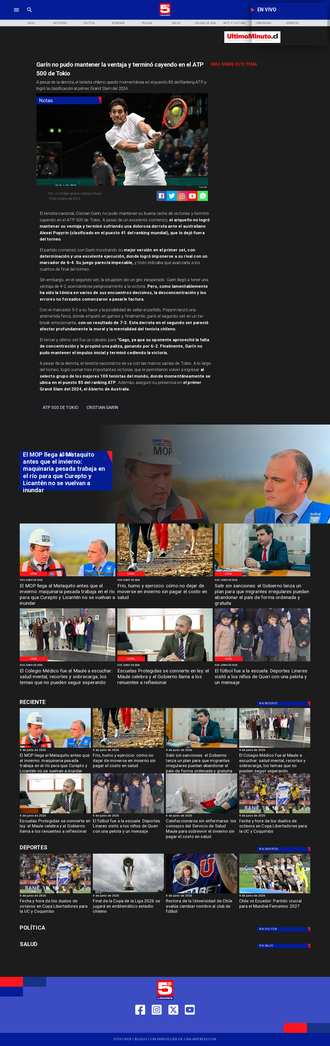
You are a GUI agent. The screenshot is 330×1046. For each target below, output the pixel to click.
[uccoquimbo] (274, 813)
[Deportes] (284, 703)
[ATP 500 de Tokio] (60, 407)
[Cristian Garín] (102, 407)
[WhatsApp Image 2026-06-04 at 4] (262, 576)
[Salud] (176, 23)
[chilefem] (274, 893)
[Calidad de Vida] (205, 23)
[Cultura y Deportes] (66, 702)
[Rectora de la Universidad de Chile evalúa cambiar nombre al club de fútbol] (201, 907)
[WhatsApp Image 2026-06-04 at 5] (67, 576)
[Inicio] (31, 23)
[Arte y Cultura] (234, 23)
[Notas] (69, 100)
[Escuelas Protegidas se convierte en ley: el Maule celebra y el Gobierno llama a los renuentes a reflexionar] (165, 677)
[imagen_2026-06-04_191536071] (201, 813)
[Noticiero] (60, 23)
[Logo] (165, 15)
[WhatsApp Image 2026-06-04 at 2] (262, 661)
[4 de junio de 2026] (67, 580)
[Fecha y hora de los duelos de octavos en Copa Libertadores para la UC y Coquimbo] (274, 827)
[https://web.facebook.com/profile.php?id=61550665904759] (140, 1025)
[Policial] (147, 23)
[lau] (201, 893)
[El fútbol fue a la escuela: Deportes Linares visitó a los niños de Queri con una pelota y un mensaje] (262, 677)
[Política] (89, 23)
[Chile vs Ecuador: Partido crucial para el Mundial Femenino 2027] (274, 907)
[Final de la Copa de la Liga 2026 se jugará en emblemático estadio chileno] (128, 907)
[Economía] (118, 23)
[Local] (34, 573)
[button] (60, 407)
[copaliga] (128, 893)
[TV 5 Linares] (29, 15)
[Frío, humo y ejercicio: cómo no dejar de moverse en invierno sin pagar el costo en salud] (165, 592)
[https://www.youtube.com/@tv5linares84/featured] (192, 196)
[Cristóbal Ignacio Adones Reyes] (83, 193)
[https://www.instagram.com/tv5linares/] (182, 196)
